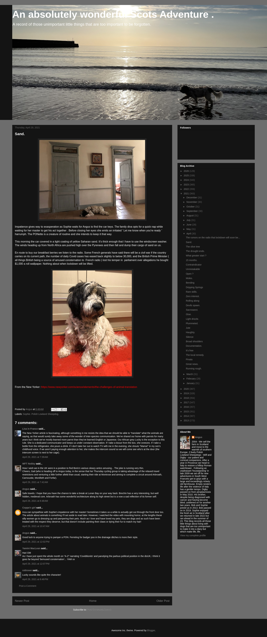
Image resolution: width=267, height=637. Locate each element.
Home (92, 600)
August (190, 215)
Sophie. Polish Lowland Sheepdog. (41, 414)
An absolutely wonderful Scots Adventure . (113, 14)
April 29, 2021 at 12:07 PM (35, 563)
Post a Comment (27, 586)
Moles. (189, 278)
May (188, 229)
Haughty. (190, 332)
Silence (189, 337)
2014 (187, 416)
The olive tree (193, 246)
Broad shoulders (194, 341)
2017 (187, 402)
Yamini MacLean (31, 548)
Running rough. (194, 368)
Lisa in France (30, 428)
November (192, 202)
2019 (187, 393)
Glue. (188, 314)
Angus (26, 489)
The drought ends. (195, 251)
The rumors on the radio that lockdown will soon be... (213, 237)
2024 (187, 180)
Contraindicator (194, 264)
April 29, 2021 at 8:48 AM (35, 501)
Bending (190, 282)
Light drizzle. (192, 319)
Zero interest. (192, 296)
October (190, 206)
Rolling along (192, 300)
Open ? (189, 273)
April (189, 233)
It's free (189, 350)
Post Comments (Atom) (99, 609)
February (191, 378)
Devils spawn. (193, 305)
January (190, 383)
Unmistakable (193, 269)
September (192, 211)
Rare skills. (191, 291)
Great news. (192, 364)
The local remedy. (195, 355)
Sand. (189, 242)
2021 (187, 193)
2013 (187, 420)
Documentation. (194, 346)
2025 (187, 175)
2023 (187, 184)
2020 (187, 389)
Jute (188, 328)
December (192, 197)
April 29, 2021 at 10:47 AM (35, 526)
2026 (187, 171)
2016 (187, 407)
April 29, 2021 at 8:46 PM (35, 579)
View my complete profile (193, 535)
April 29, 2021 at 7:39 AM (35, 457)
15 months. (191, 260)
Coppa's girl (29, 507)
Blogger (151, 630)
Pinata (189, 359)
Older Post (163, 600)
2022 (187, 189)
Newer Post (22, 600)
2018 (187, 398)
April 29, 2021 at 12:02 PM (35, 541)
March (189, 374)
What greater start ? (196, 255)
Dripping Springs (194, 287)
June (189, 224)
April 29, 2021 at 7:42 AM (35, 482)
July (188, 220)
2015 (187, 411)
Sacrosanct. (192, 309)
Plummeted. (192, 323)
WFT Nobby (28, 463)
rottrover (27, 570)
